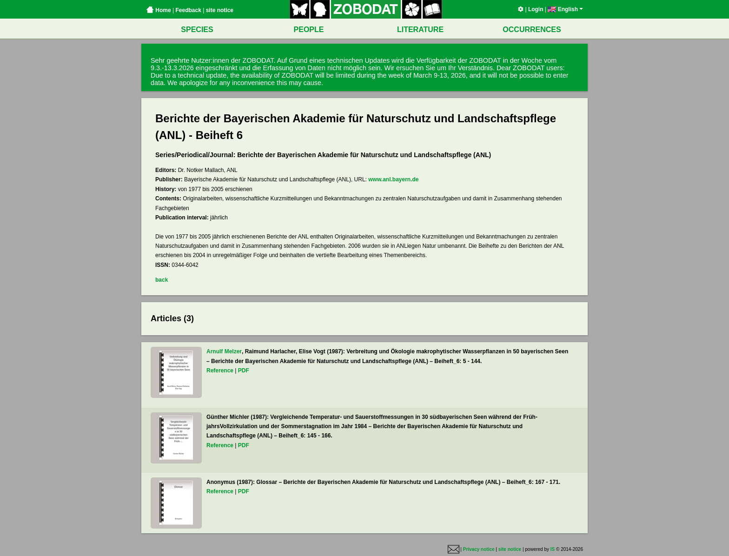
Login (535, 9)
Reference (219, 370)
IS (552, 549)
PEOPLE (309, 29)
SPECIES (197, 29)
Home (158, 10)
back (161, 280)
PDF (243, 370)
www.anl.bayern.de (393, 179)
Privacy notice (479, 549)
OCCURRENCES (532, 29)
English (565, 9)
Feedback (188, 10)
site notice (219, 10)
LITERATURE (420, 29)
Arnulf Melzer (224, 351)
